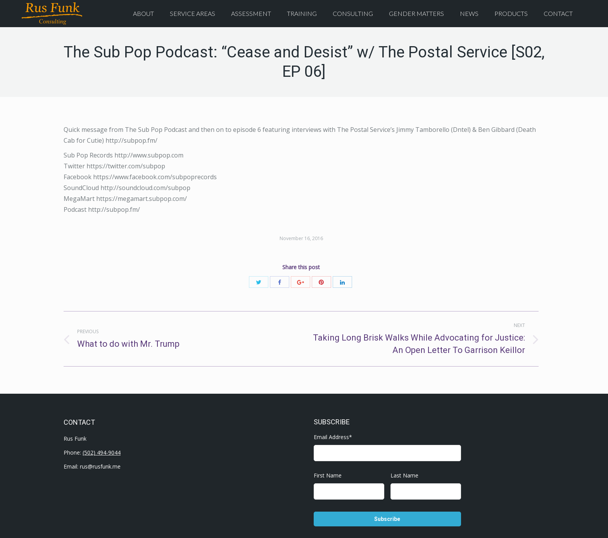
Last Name (404, 475)
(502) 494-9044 (102, 452)
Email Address (333, 437)
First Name (328, 475)
